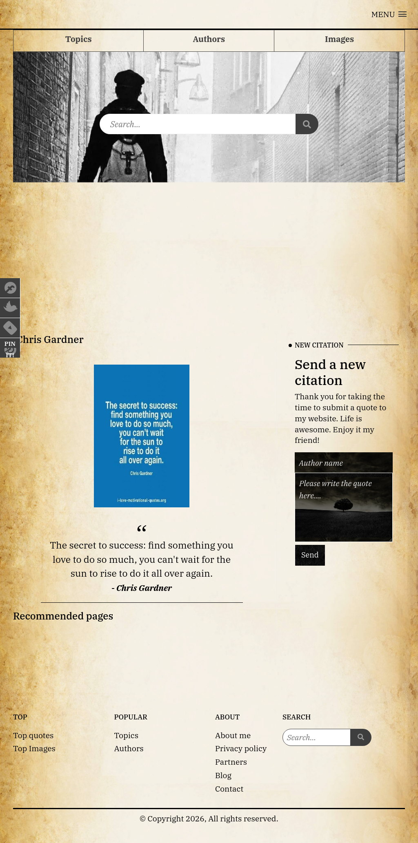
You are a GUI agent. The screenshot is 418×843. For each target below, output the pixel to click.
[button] (389, 14)
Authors (129, 748)
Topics (126, 735)
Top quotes (33, 735)
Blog (223, 775)
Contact (229, 788)
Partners (231, 762)
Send (310, 555)
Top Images (34, 748)
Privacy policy (241, 748)
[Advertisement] (209, 249)
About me (233, 735)
